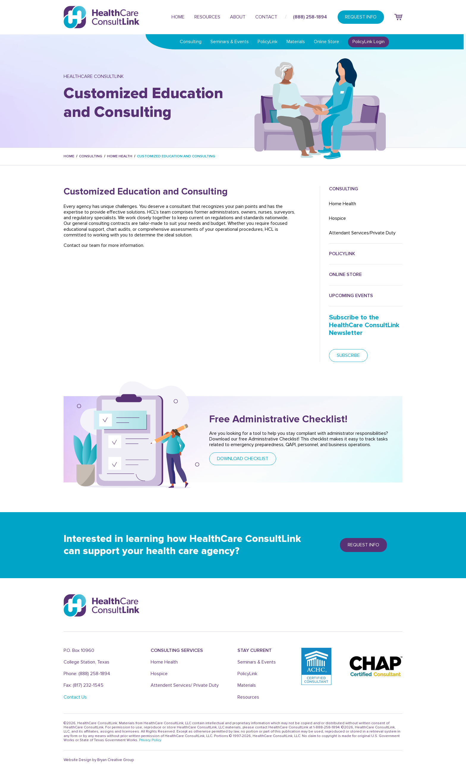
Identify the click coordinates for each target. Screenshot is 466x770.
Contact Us (75, 697)
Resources (207, 17)
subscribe (348, 355)
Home (178, 17)
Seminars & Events (229, 42)
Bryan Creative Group (115, 760)
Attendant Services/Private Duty (362, 233)
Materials (295, 42)
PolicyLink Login (368, 42)
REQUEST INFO (361, 17)
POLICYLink (342, 254)
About (237, 17)
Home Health (119, 156)
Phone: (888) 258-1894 (87, 674)
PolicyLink (268, 42)
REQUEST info (363, 545)
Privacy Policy (150, 740)
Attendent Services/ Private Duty (185, 685)
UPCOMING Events (351, 296)
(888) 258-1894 (310, 17)
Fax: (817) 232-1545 (83, 685)
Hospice (337, 218)
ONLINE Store (345, 274)
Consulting (190, 42)
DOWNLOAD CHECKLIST (242, 459)
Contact (266, 17)
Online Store (326, 42)
